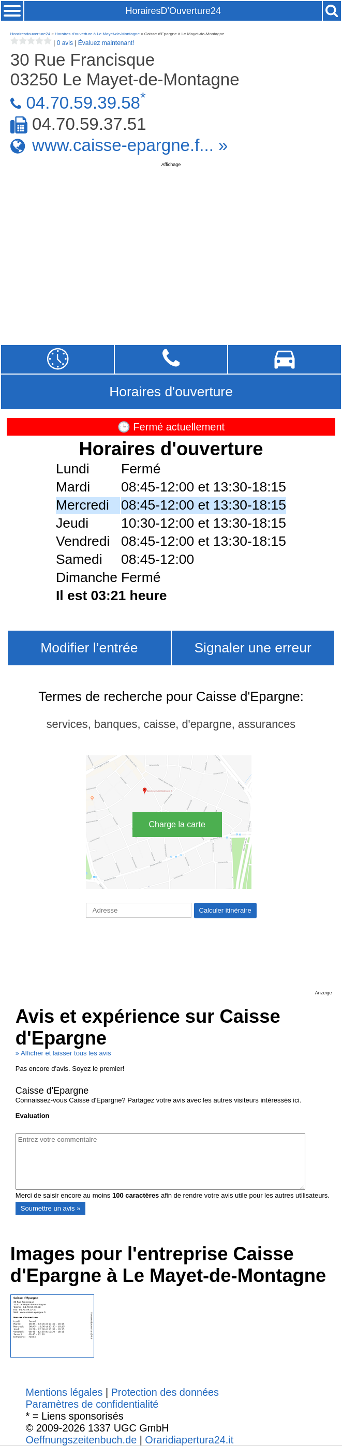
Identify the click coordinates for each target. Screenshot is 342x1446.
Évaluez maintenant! (106, 43)
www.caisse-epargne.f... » (130, 145)
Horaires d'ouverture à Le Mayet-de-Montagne (97, 34)
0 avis (65, 43)
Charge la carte (177, 824)
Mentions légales (64, 1392)
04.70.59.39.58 (83, 102)
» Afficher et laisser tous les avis (63, 1053)
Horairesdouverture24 (30, 34)
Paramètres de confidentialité (92, 1404)
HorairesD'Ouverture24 (173, 11)
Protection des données (165, 1392)
